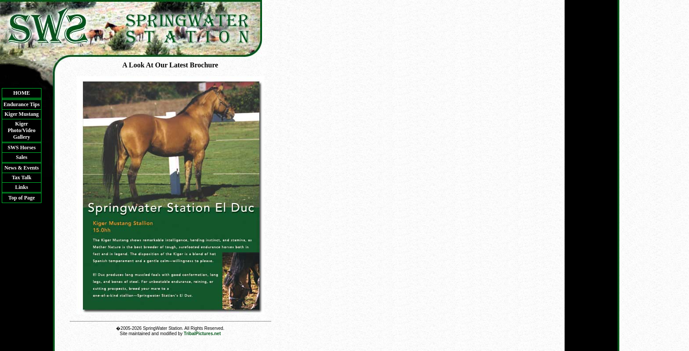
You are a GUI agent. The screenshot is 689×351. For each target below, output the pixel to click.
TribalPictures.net (202, 333)
